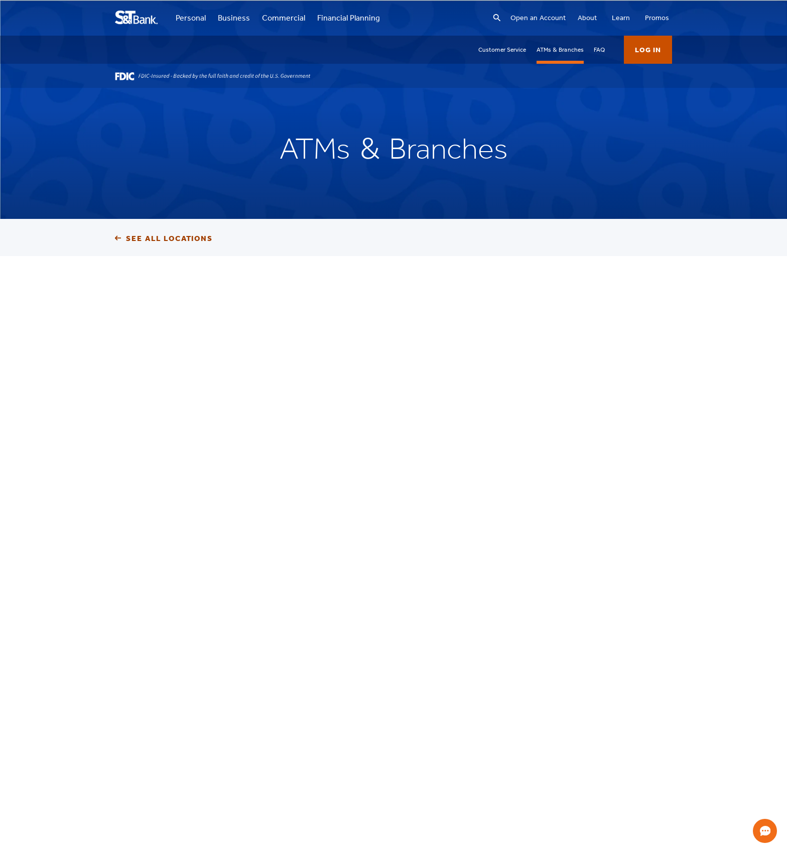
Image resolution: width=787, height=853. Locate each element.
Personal (191, 18)
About (587, 18)
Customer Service (502, 49)
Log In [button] (648, 50)
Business (234, 18)
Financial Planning (348, 18)
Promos (657, 18)
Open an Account (538, 18)
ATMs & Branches (560, 49)
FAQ (599, 49)
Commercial (283, 18)
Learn (621, 18)
